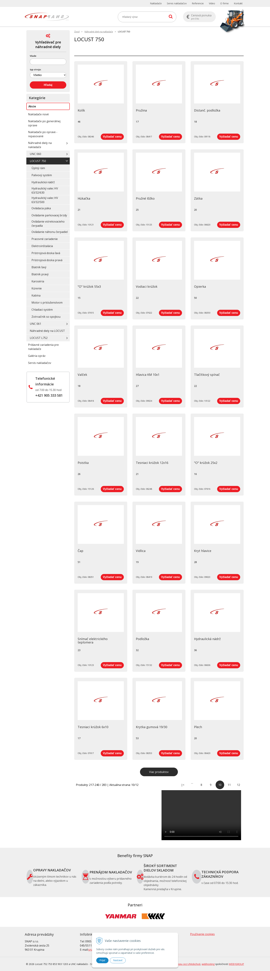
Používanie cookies (202, 934)
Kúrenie (37, 288)
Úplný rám (38, 168)
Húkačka (84, 198)
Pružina (141, 110)
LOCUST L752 (39, 338)
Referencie (198, 3)
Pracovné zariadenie (45, 239)
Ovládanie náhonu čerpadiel (50, 232)
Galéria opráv (36, 356)
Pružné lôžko (145, 198)
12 (238, 785)
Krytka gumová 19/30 (151, 727)
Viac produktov (159, 772)
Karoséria (38, 281)
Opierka (200, 286)
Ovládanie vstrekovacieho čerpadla (48, 224)
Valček (82, 375)
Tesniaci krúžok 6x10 (93, 727)
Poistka (83, 463)
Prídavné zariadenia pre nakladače (43, 347)
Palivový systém (42, 175)
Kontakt (238, 3)
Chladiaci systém (42, 309)
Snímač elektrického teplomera (93, 640)
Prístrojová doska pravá (47, 260)
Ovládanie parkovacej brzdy (49, 215)
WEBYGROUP (236, 964)
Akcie (32, 106)
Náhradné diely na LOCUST (47, 331)
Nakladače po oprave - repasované (42, 134)
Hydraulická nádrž (207, 639)
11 (229, 785)
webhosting (208, 964)
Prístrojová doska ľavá (46, 253)
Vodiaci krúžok (146, 286)
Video (212, 3)
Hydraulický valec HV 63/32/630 (45, 190)
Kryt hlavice (202, 551)
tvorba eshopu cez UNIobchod (183, 964)
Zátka (198, 198)
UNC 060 (35, 154)
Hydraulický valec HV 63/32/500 (45, 200)
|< (182, 785)
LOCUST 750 (38, 161)
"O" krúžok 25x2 (205, 463)
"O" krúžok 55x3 (89, 286)
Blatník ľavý (39, 267)
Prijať (102, 960)
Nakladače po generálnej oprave (44, 123)
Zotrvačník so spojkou (46, 317)
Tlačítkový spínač (207, 375)
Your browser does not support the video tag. (201, 815)
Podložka (142, 639)
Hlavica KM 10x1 (147, 375)
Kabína (36, 295)
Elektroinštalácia (42, 246)
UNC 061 (35, 324)
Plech (198, 727)
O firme (224, 3)
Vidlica (141, 551)
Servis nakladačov (177, 3)
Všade (33, 56)
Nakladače (156, 3)
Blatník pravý (40, 274)
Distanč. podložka (207, 110)
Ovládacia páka (41, 208)
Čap (80, 551)
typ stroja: (35, 69)
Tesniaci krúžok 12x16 (152, 463)
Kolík (81, 110)
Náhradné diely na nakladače (40, 145)
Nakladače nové (38, 114)
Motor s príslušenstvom (47, 302)
